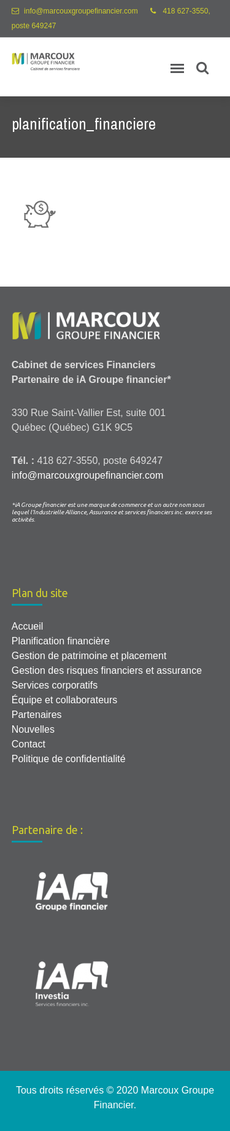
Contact (28, 744)
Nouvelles (33, 729)
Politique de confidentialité (69, 759)
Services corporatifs (55, 685)
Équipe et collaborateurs (65, 700)
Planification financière (61, 641)
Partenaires (37, 714)
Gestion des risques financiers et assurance (107, 670)
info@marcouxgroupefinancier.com (81, 11)
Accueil (28, 626)
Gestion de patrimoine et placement (89, 655)
